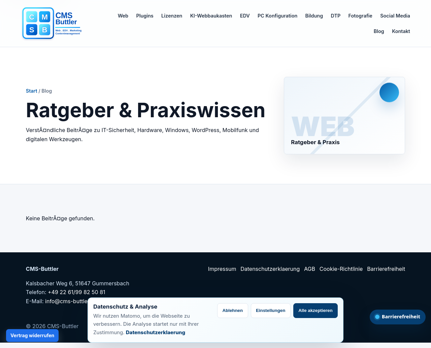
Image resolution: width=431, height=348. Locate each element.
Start (31, 91)
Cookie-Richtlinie (341, 268)
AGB (309, 268)
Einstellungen (270, 310)
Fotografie (360, 16)
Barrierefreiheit (386, 268)
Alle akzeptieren (315, 310)
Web (123, 16)
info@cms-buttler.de (71, 301)
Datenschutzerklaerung (270, 268)
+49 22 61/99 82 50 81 (76, 292)
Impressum (222, 268)
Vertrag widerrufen (32, 335)
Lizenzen (171, 16)
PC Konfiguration (277, 16)
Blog (379, 31)
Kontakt (401, 31)
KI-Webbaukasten (211, 16)
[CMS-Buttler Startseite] (54, 23)
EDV (245, 16)
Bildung (314, 16)
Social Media (395, 16)
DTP (336, 16)
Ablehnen (232, 310)
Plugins (144, 16)
